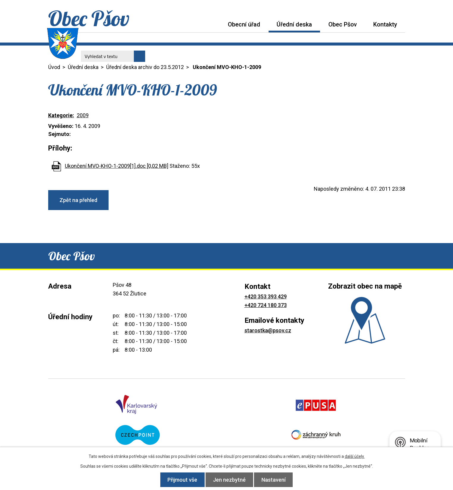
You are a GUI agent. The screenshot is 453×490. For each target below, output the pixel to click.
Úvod (211, 24)
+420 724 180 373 (265, 305)
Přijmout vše (180, 480)
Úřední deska (294, 24)
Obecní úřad (244, 24)
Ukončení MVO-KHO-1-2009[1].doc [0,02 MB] (116, 166)
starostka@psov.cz (267, 330)
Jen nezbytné (229, 480)
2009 (83, 115)
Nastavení (276, 480)
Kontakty (385, 24)
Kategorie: (61, 115)
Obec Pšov (342, 24)
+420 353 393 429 (265, 296)
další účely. (355, 456)
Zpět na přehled (78, 200)
